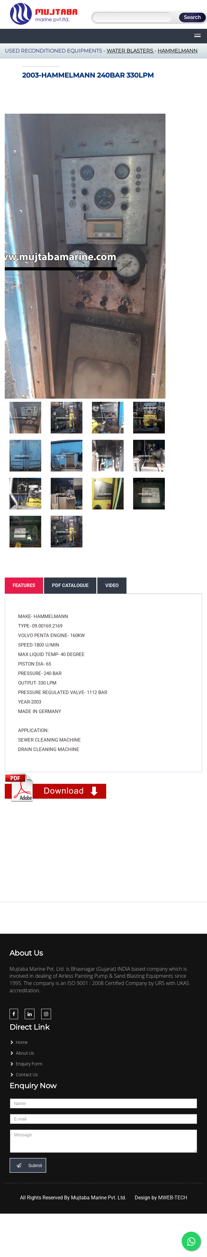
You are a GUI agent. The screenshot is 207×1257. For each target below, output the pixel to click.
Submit (28, 1165)
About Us (22, 1053)
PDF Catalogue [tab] (70, 585)
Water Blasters (130, 51)
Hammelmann (177, 51)
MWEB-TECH (172, 1198)
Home (19, 1042)
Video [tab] (112, 585)
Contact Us (24, 1074)
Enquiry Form (26, 1063)
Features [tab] (24, 585)
